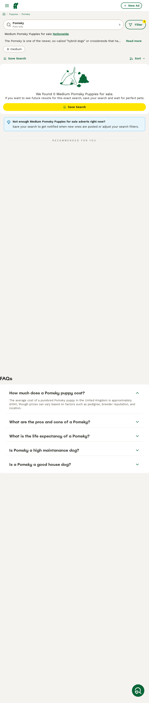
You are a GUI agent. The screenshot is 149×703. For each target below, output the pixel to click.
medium (14, 49)
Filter (137, 23)
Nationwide (61, 34)
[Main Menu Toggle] (7, 6)
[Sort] (137, 58)
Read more (134, 41)
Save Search (14, 58)
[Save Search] (138, 690)
